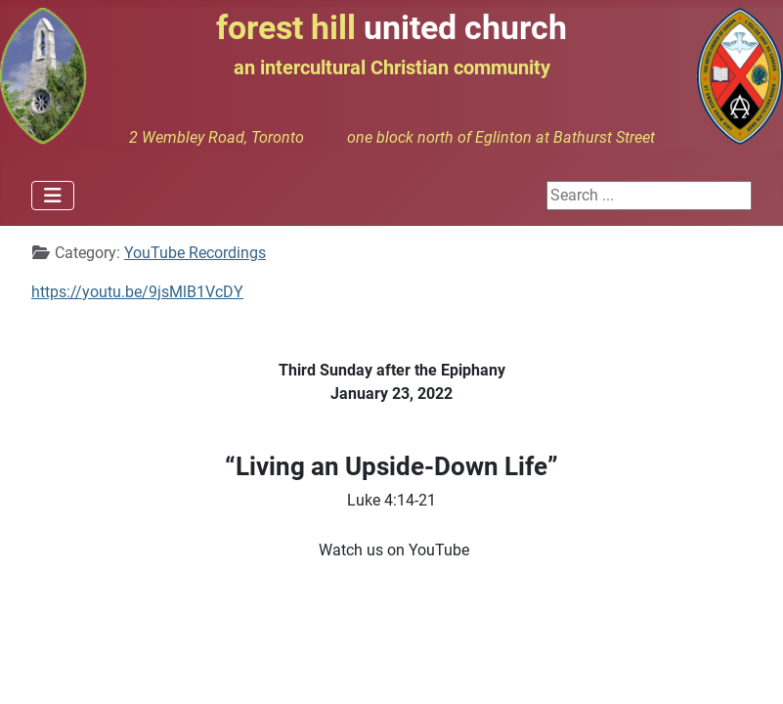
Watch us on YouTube (394, 550)
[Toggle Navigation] (52, 195)
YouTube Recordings (195, 252)
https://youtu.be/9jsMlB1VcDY (137, 292)
